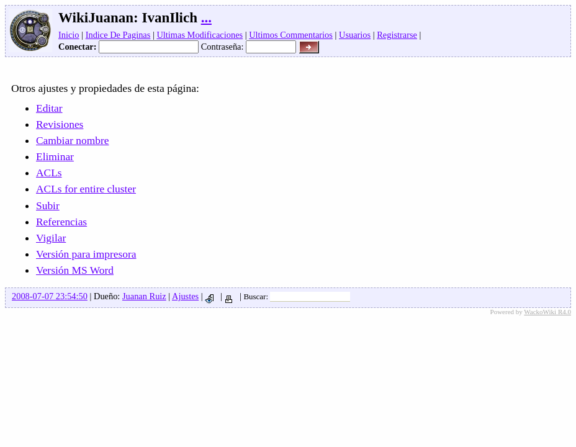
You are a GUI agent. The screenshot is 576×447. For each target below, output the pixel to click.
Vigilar (51, 238)
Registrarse (397, 35)
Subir (48, 205)
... (206, 17)
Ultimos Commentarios (291, 35)
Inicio (68, 35)
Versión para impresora (86, 254)
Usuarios (355, 35)
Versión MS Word (75, 270)
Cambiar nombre (72, 140)
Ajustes (185, 296)
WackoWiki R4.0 (547, 311)
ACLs (49, 172)
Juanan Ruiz (144, 296)
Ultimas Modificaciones (199, 35)
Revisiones (59, 124)
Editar (49, 108)
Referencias (61, 221)
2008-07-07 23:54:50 (50, 296)
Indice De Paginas (118, 35)
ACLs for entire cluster (86, 189)
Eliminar (55, 156)
